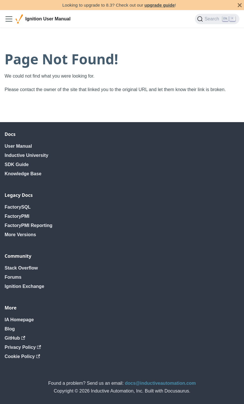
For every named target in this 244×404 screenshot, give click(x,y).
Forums (13, 277)
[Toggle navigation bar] (9, 19)
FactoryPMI (17, 216)
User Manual (18, 146)
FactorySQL (18, 207)
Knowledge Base (23, 173)
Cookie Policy (22, 356)
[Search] (217, 19)
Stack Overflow (21, 268)
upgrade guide (160, 5)
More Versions (20, 234)
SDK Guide (17, 164)
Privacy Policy (23, 347)
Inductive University (26, 155)
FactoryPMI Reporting (28, 225)
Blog (10, 328)
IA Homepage (19, 319)
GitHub (15, 338)
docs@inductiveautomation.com (160, 383)
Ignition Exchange (24, 286)
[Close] (239, 5)
